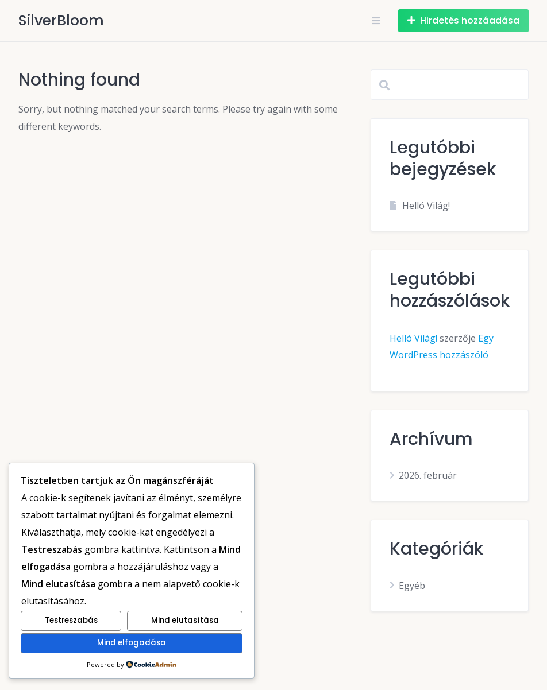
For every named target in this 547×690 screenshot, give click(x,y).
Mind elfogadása (131, 642)
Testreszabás (71, 620)
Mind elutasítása (185, 620)
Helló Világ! (426, 205)
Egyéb (412, 585)
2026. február (428, 475)
